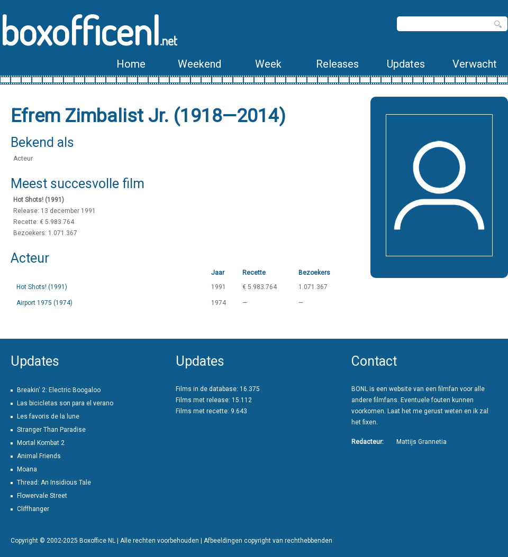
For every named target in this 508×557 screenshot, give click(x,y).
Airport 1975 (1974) (44, 303)
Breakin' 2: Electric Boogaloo (59, 390)
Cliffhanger (33, 509)
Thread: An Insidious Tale (54, 482)
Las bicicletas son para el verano (65, 403)
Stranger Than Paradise (51, 429)
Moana (27, 469)
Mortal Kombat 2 (41, 443)
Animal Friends (39, 456)
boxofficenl (88, 30)
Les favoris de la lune (48, 416)
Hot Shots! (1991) (41, 287)
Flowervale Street (42, 495)
